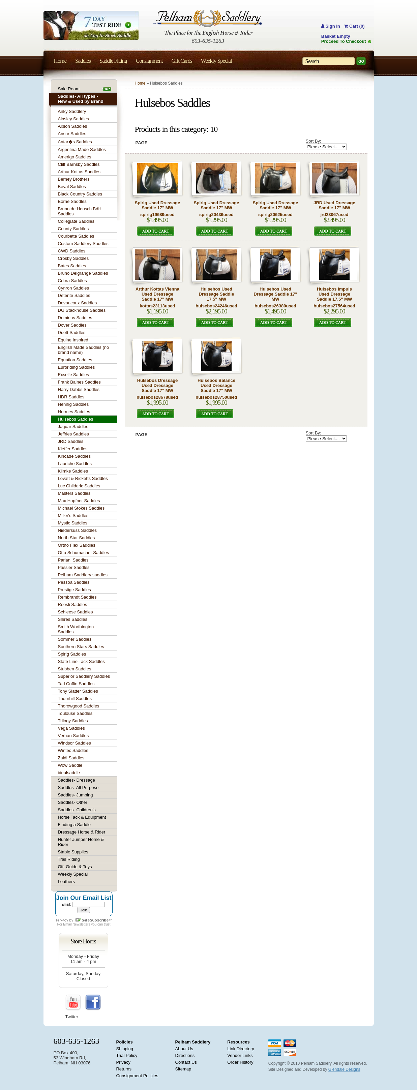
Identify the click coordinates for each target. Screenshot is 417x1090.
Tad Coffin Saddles (76, 683)
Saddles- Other (72, 802)
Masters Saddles (74, 493)
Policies (124, 1041)
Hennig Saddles (73, 404)
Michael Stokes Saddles (81, 508)
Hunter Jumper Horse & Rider (81, 842)
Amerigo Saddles (74, 156)
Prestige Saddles (74, 589)
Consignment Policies (137, 1075)
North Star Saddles (76, 537)
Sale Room (69, 88)
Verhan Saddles (73, 735)
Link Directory (240, 1048)
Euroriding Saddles (76, 367)
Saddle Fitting (113, 61)
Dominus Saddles (75, 317)
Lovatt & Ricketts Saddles (83, 478)
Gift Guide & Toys (75, 866)
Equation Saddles (75, 359)
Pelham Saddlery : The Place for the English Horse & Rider (207, 23)
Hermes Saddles (74, 411)
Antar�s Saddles (75, 141)
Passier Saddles (74, 567)
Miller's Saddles (73, 515)
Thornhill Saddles (75, 698)
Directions (185, 1055)
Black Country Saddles (80, 193)
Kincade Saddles (74, 456)
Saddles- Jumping (75, 794)
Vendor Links (239, 1055)
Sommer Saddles (75, 639)
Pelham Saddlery (193, 1041)
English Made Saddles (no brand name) (83, 350)
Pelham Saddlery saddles (83, 574)
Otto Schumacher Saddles (83, 552)
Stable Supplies (73, 851)
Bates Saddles (72, 265)
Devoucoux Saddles (77, 302)
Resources (238, 1041)
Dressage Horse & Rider (82, 832)
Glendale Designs (344, 1069)
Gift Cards (181, 61)
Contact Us (186, 1062)
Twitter (71, 1016)
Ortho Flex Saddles (76, 545)
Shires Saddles (72, 619)
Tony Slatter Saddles (78, 691)
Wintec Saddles (73, 750)
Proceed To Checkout (343, 41)
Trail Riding (69, 859)
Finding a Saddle (74, 824)
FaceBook (93, 1003)
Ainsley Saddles (73, 118)
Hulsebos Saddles (75, 419)
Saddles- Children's (77, 809)
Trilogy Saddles (73, 720)
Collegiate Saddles (76, 221)
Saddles (83, 61)
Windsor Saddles (74, 743)
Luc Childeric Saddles (79, 485)
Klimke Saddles (73, 471)
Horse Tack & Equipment (82, 817)
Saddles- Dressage (76, 780)
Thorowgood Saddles (78, 705)
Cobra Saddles (72, 280)
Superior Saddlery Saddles (84, 676)
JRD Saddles (71, 441)
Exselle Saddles (73, 374)
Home (140, 83)
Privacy (123, 1062)
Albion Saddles (72, 126)
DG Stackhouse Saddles (82, 310)
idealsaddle (69, 772)
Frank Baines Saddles (79, 382)
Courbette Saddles (76, 236)
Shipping (124, 1048)
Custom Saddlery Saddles (83, 243)
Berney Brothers (74, 179)
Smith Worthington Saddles (76, 629)
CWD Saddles (72, 250)
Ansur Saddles (72, 133)
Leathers (66, 881)
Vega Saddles (71, 728)
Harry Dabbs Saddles (79, 389)
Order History (240, 1062)
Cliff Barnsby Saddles (79, 164)
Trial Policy (126, 1055)
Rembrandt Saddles (77, 597)
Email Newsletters (76, 924)
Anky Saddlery (72, 111)
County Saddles (73, 228)
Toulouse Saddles (75, 713)
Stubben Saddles (74, 668)
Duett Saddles (72, 332)
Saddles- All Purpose (78, 787)
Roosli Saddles (72, 604)
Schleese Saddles (75, 611)
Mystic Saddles (72, 522)
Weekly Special (73, 874)
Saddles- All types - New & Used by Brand (80, 99)
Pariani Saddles (73, 560)
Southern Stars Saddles (81, 646)
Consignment (149, 61)
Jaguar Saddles (73, 426)
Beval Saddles (72, 186)
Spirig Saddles (72, 654)
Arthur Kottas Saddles (79, 171)
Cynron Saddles (73, 288)
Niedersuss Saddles (77, 530)
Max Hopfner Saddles (79, 500)
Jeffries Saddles (73, 433)
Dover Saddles (72, 325)
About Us (184, 1048)
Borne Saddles (72, 201)
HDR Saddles (71, 396)
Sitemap (183, 1068)
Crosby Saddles (73, 258)
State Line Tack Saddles (81, 661)
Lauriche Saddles (75, 463)
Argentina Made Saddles (82, 149)
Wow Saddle (70, 765)
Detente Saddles (74, 295)
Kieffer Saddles (73, 448)
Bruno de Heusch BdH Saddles (79, 211)
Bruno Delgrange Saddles (83, 273)
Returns (123, 1068)
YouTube (73, 1003)
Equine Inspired (73, 339)
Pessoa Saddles (74, 582)
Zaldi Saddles (71, 757)
